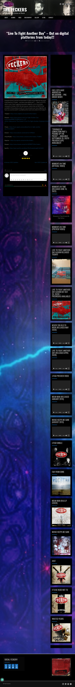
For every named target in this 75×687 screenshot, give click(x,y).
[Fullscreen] (68, 156)
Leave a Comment (44, 40)
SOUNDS (13, 17)
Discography (27, 17)
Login (45, 170)
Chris (36, 40)
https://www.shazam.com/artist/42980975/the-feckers (25, 144)
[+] (31, 179)
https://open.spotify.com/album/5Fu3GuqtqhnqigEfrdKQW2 (27, 148)
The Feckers (15, 9)
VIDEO (19, 17)
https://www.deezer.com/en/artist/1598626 (22, 133)
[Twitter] (13, 666)
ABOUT (6, 17)
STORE (43, 17)
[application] (61, 152)
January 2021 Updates (11, 162)
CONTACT (50, 17)
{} (29, 179)
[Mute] (66, 156)
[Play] (54, 156)
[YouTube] (9, 666)
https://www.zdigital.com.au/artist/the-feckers (23, 113)
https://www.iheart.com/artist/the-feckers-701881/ (27, 136)
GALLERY (37, 17)
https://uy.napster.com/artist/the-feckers (21, 140)
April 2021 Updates (40, 162)
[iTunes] (16, 666)
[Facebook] (6, 666)
